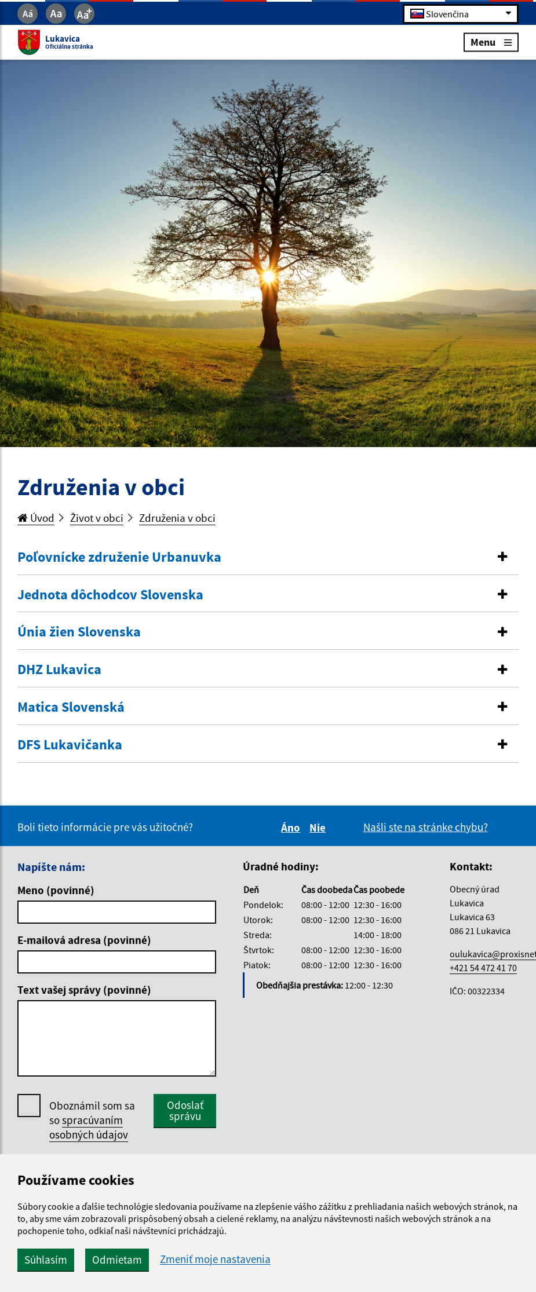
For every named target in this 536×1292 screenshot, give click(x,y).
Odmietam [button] (117, 1260)
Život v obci (96, 518)
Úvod (35, 518)
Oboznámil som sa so (92, 1120)
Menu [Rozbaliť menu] (491, 42)
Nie (319, 828)
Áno (292, 828)
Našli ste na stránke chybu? (425, 827)
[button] (268, 557)
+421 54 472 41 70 (483, 967)
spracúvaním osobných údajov (88, 1127)
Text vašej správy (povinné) (84, 990)
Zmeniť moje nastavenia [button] (215, 1259)
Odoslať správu (185, 1110)
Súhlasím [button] (45, 1260)
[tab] (268, 557)
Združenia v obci (177, 518)
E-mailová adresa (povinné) (84, 940)
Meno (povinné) (55, 890)
